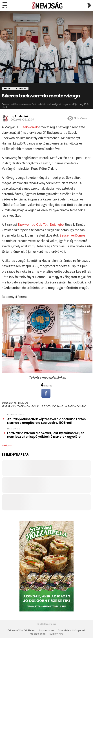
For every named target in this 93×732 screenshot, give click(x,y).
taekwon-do (77, 406)
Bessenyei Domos (72, 235)
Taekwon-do (30, 127)
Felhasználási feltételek (21, 630)
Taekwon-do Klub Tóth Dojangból (40, 224)
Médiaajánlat (37, 633)
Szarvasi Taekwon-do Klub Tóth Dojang (34, 406)
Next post (7, 445)
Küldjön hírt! (56, 633)
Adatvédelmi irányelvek (72, 630)
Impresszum (46, 630)
